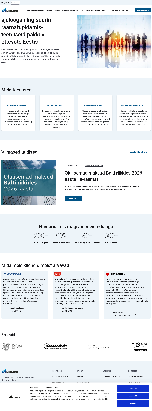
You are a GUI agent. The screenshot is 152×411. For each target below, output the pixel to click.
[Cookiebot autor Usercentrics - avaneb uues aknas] (15, 406)
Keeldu (133, 396)
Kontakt (125, 10)
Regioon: (5, 3)
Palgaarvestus (53, 10)
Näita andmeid (117, 406)
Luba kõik (133, 381)
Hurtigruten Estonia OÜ (124, 315)
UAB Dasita (67, 311)
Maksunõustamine (71, 10)
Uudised (116, 10)
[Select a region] (15, 3)
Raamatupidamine (35, 10)
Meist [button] (106, 10)
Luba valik (133, 389)
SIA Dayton (15, 311)
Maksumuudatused (94, 166)
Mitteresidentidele (90, 10)
